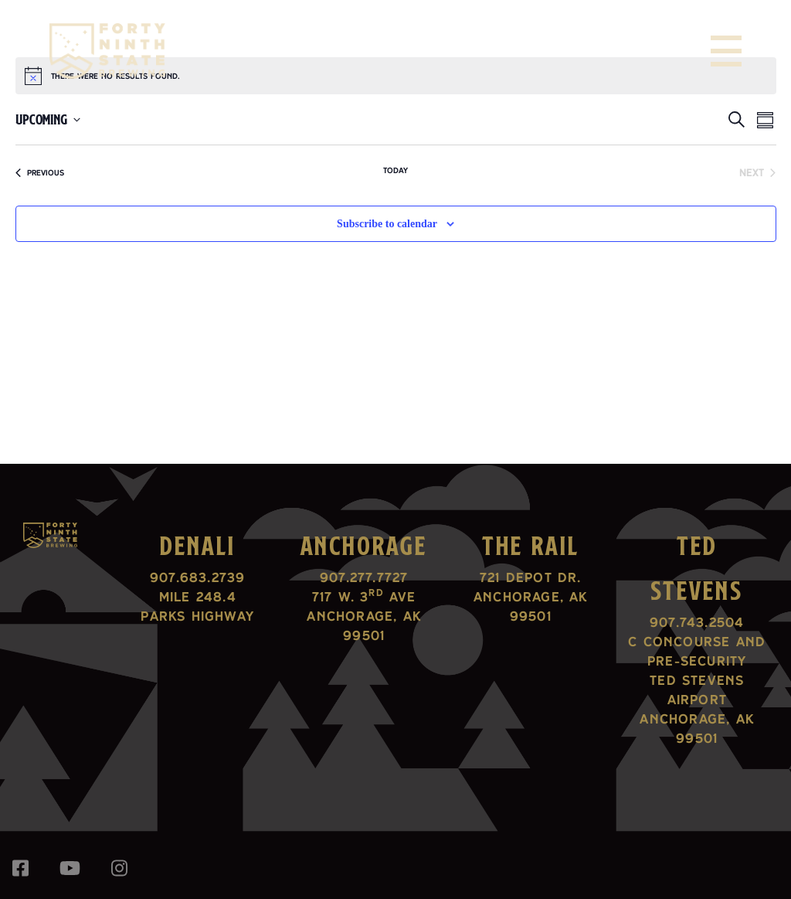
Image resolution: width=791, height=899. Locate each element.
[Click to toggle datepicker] (47, 119)
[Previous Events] (39, 172)
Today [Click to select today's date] (395, 170)
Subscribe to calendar (387, 224)
